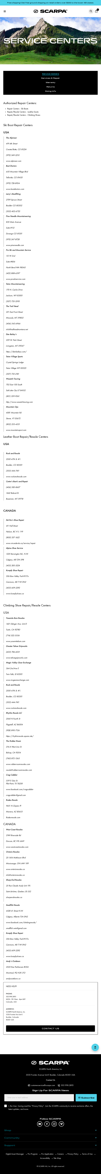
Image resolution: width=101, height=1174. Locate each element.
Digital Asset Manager (15, 1154)
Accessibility (45, 1158)
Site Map (57, 1158)
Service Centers (50, 74)
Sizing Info (50, 91)
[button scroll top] (95, 1048)
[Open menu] (4, 11)
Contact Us (50, 1028)
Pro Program (33, 1154)
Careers (60, 1154)
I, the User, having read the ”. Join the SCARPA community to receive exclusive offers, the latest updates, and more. (50, 1107)
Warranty (50, 82)
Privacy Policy (72, 1154)
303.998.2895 (67, 1085)
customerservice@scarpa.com (43, 1085)
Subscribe (86, 1097)
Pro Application (47, 1154)
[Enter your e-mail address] (39, 1097)
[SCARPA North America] (50, 11)
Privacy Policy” (38, 1106)
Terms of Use (87, 1154)
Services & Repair (50, 78)
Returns (50, 87)
